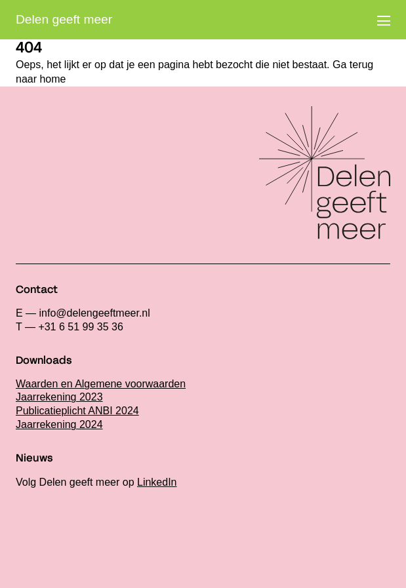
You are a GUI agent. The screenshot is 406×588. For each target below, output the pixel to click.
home (52, 79)
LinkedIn (157, 482)
